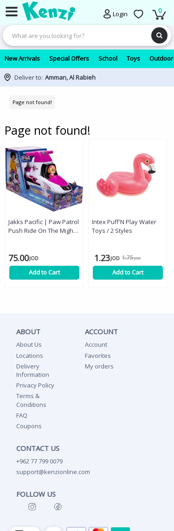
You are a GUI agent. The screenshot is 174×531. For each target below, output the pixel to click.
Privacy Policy (35, 385)
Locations (29, 355)
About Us (29, 344)
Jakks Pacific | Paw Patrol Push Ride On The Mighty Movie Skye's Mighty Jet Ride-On (43, 226)
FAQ (21, 415)
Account (96, 344)
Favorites (98, 355)
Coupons (29, 426)
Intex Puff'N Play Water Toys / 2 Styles (124, 226)
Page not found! (32, 102)
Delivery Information (32, 370)
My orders (99, 366)
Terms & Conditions (31, 400)
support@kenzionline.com (53, 472)
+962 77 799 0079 (39, 461)
